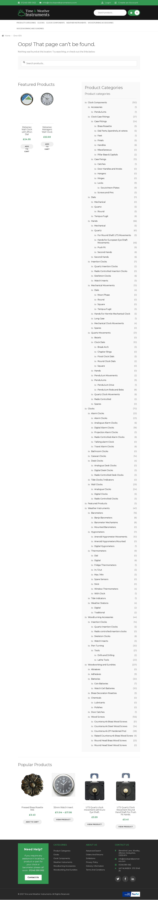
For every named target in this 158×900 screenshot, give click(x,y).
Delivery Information (95, 866)
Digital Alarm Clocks (104, 428)
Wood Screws (98, 717)
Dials (93, 197)
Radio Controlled (102, 399)
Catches (101, 164)
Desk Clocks (97, 461)
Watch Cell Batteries (104, 688)
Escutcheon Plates (110, 188)
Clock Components (55, 23)
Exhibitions (90, 859)
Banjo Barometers (103, 518)
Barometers (97, 513)
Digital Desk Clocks (103, 470)
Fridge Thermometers (105, 565)
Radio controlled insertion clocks (110, 631)
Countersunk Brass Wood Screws (110, 721)
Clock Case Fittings (100, 117)
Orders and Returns (94, 855)
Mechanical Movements (103, 285)
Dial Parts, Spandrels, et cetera (112, 131)
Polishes (98, 707)
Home (7, 36)
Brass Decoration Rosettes (104, 693)
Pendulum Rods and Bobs (111, 390)
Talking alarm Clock (104, 442)
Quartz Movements (100, 333)
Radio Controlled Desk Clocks (108, 475)
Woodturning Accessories (100, 23)
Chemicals (96, 698)
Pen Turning (97, 646)
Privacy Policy (92, 862)
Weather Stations (99, 603)
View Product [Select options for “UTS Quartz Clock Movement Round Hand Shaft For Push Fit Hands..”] (125, 827)
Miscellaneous (104, 150)
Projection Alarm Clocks (106, 432)
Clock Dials (99, 342)
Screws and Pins (105, 192)
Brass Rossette (105, 126)
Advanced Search (93, 851)
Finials (100, 140)
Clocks (40, 23)
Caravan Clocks (98, 456)
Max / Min (99, 574)
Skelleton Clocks (102, 276)
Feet (100, 135)
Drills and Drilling (106, 655)
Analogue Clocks (102, 489)
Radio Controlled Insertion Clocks (110, 271)
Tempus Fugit (101, 216)
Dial (96, 555)
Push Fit (102, 247)
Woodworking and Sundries (30, 28)
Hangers (102, 173)
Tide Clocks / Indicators (102, 480)
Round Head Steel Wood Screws (110, 745)
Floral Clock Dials (106, 356)
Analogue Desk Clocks (105, 465)
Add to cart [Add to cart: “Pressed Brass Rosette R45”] (32, 822)
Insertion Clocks (99, 261)
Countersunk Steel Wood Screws (110, 726)
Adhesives (96, 674)
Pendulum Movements (105, 375)
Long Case (99, 318)
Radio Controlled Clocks (106, 499)
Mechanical (100, 202)
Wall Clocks (96, 484)
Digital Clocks (101, 494)
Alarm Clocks (97, 413)
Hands (94, 221)
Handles (102, 145)
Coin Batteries (101, 683)
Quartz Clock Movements (107, 394)
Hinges (101, 178)
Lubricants (99, 702)
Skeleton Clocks (102, 636)
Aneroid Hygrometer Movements (110, 537)
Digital (97, 560)
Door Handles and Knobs (110, 169)
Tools (97, 650)
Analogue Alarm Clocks (105, 423)
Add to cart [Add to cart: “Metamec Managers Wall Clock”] (47, 145)
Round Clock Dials (106, 361)
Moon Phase (104, 295)
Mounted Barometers (105, 527)
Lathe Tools (103, 660)
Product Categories (26, 23)
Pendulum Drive (106, 385)
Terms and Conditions (95, 870)
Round (101, 211)
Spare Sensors (101, 579)
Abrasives (95, 669)
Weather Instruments (76, 23)
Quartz (97, 207)
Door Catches (97, 712)
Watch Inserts (101, 281)
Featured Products (97, 503)
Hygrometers (97, 532)
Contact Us (33, 878)
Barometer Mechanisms (106, 522)
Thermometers (98, 551)
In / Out (98, 570)
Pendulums (100, 112)
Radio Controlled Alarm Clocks (109, 437)
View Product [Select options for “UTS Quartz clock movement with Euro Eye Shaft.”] (94, 825)
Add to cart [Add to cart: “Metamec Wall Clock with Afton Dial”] (26, 147)
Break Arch (103, 347)
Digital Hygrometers (104, 546)
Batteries (95, 679)
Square (101, 304)
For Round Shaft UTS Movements (114, 235)
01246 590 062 (125, 865)
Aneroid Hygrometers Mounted (110, 541)
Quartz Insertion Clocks (106, 266)
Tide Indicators (98, 598)
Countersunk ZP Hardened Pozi (110, 731)
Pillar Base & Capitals (108, 154)
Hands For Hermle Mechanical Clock (112, 314)
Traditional (99, 612)
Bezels (97, 337)
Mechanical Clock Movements (109, 323)
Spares (97, 328)
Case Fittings (100, 121)
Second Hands (105, 252)
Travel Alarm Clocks (104, 446)
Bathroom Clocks (99, 451)
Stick (96, 584)
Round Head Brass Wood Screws (110, 740)
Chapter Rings (105, 352)
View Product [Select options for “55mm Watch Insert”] (63, 820)
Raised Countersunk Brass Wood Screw (113, 736)
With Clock (99, 593)
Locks (100, 183)
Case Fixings (100, 159)
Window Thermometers (106, 589)
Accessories (96, 107)
